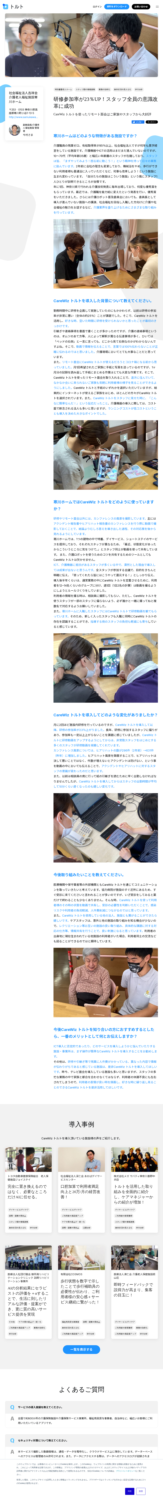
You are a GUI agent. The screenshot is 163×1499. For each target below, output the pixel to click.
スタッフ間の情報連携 (85, 89)
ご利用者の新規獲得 (123, 1216)
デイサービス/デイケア (19, 1210)
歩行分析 (139, 89)
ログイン (97, 6)
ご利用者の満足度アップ (72, 1216)
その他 (12, 1322)
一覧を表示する (81, 1350)
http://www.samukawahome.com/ (24, 117)
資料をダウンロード (117, 6)
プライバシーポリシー (125, 1471)
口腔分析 (87, 1228)
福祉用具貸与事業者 (70, 1322)
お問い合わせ (141, 6)
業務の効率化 (104, 89)
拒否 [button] (141, 1491)
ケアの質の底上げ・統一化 (73, 1222)
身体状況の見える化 (122, 89)
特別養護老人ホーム (63, 89)
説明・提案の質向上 (17, 1216)
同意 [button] (130, 1491)
